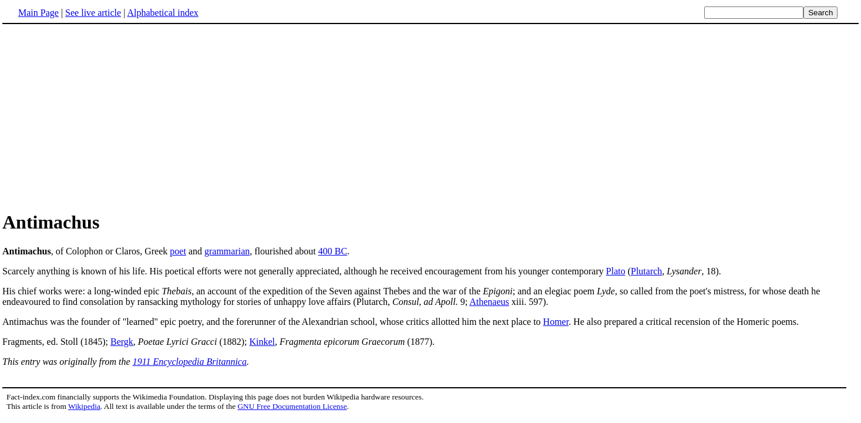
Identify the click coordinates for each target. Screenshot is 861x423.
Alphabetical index (162, 13)
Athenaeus (489, 302)
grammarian (227, 251)
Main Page (38, 13)
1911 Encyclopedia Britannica (190, 362)
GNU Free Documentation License (292, 406)
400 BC (332, 251)
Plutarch (646, 271)
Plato (615, 271)
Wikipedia (84, 406)
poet (178, 251)
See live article (93, 13)
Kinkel (262, 342)
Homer (556, 322)
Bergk (121, 342)
